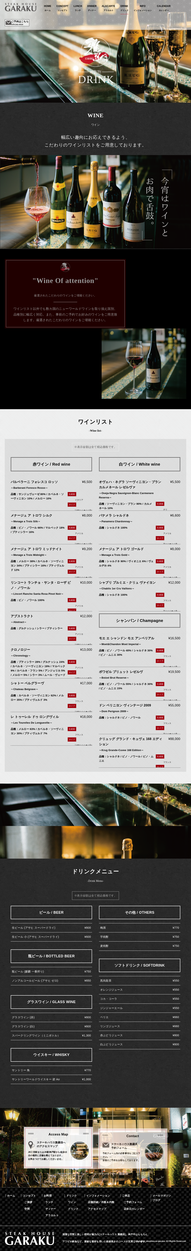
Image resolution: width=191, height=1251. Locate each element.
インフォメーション (98, 1195)
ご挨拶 (28, 1202)
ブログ (157, 1200)
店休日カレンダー (134, 1208)
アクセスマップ (97, 1208)
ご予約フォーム (133, 1202)
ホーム (11, 1195)
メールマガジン (162, 1195)
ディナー (50, 1208)
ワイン (72, 1202)
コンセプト (29, 1195)
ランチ (49, 1202)
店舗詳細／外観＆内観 (101, 1202)
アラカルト (52, 1215)
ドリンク (71, 1195)
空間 (27, 1208)
